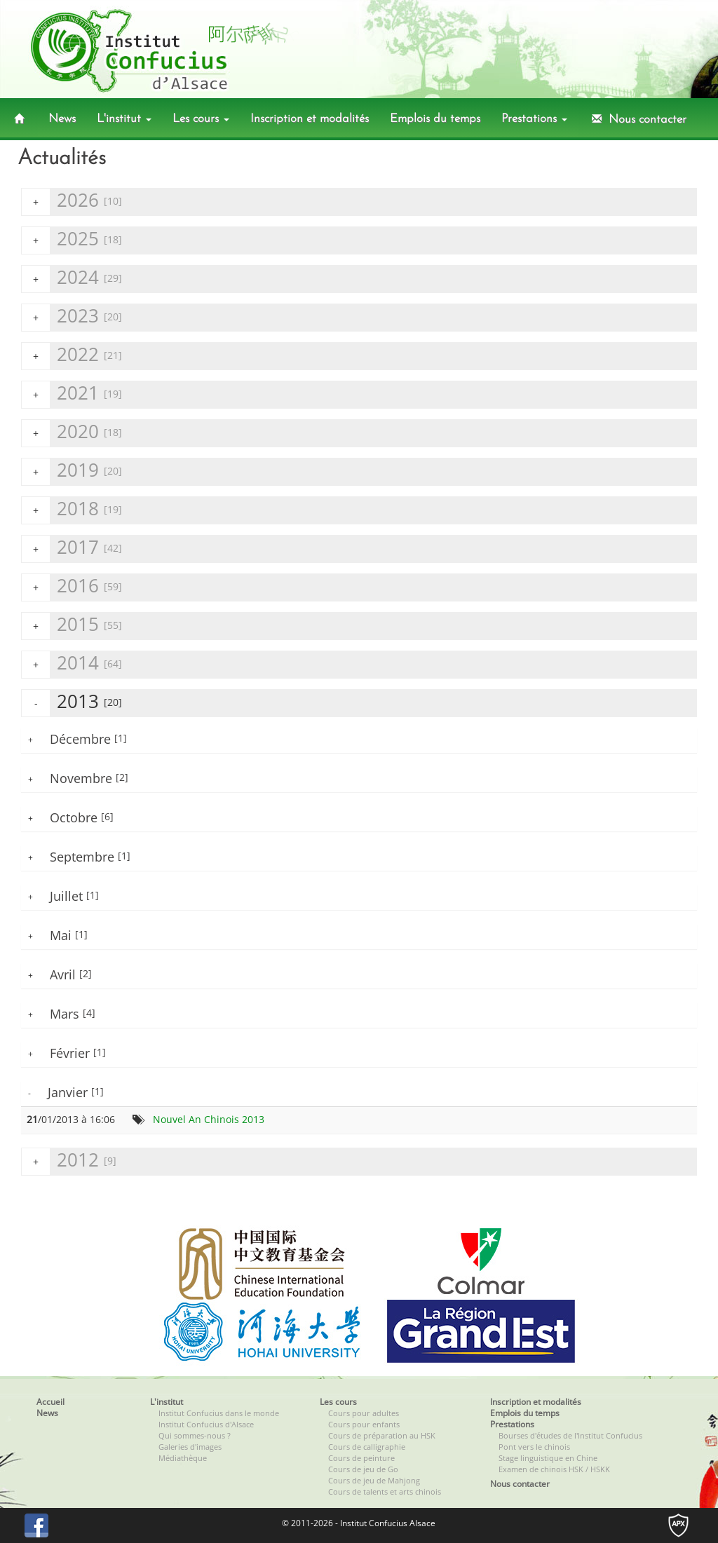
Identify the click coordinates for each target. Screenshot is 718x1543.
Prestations (534, 119)
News (62, 119)
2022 (72, 355)
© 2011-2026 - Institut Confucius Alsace (358, 1523)
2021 (72, 394)
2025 (72, 240)
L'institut (124, 119)
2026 (72, 201)
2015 (72, 625)
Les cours (200, 119)
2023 (72, 317)
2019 (72, 471)
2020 (72, 433)
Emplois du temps (435, 119)
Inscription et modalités (309, 119)
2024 (72, 278)
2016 (72, 587)
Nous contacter (637, 119)
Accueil (50, 1402)
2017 (72, 548)
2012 (69, 1161)
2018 (72, 510)
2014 (72, 664)
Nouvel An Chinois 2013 (208, 1119)
